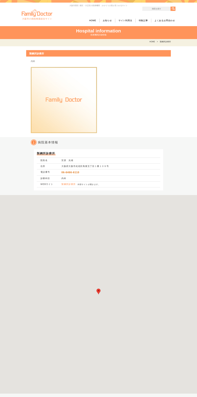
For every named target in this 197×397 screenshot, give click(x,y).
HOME (92, 20)
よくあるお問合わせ (165, 20)
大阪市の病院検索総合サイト (37, 14)
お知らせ (107, 20)
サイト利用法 (125, 20)
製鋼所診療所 (68, 184)
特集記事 (143, 20)
